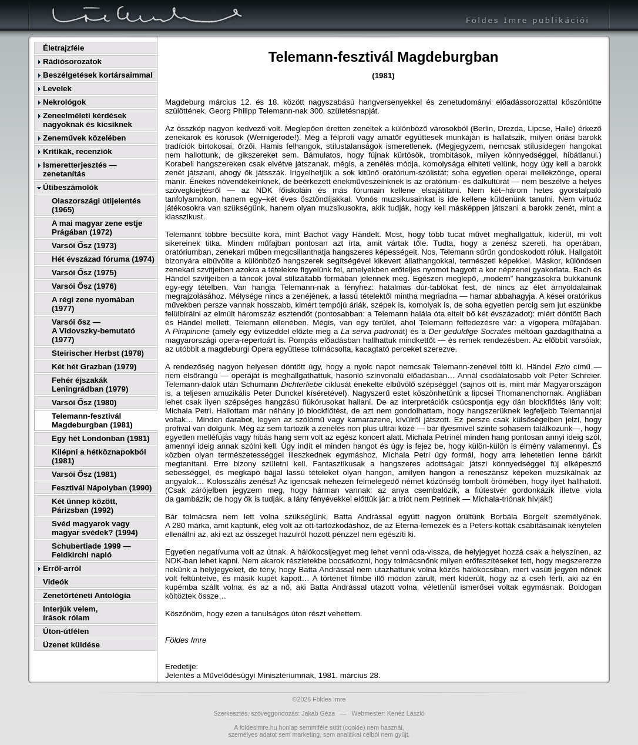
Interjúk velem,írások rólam (70, 613)
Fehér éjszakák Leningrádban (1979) (90, 384)
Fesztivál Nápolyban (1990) (102, 487)
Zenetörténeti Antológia (86, 595)
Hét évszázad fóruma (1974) (103, 259)
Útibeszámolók (70, 187)
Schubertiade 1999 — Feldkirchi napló (91, 550)
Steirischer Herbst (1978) (98, 353)
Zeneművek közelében (84, 137)
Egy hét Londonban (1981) (101, 438)
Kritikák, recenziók (77, 151)
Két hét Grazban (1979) (94, 366)
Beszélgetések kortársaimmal (98, 75)
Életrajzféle (63, 48)
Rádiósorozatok (72, 61)
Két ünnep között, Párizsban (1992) (84, 506)
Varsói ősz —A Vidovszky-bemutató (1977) (93, 331)
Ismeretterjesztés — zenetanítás (80, 169)
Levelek (57, 88)
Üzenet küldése (71, 644)
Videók (55, 581)
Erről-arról (62, 568)
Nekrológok (64, 102)
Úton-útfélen (66, 631)
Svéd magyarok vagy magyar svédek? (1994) (95, 528)
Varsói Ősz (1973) (84, 245)
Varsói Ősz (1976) (84, 286)
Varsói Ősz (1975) (84, 272)
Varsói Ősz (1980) (84, 402)
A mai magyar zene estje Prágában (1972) (97, 227)
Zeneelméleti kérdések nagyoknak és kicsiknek (87, 120)
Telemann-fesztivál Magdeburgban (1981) (92, 420)
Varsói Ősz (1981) (84, 474)
